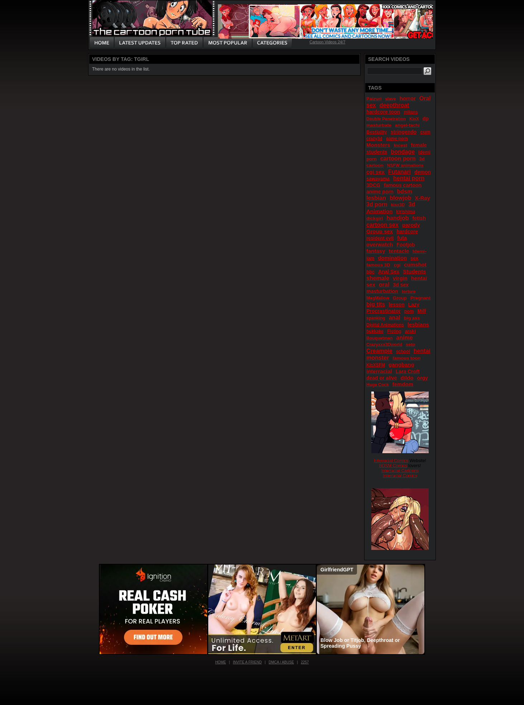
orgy (422, 378)
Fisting (394, 331)
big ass (412, 318)
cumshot (415, 265)
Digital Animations (385, 324)
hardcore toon (383, 112)
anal (394, 318)
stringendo (403, 132)
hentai (422, 351)
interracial (379, 371)
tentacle (399, 251)
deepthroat (394, 105)
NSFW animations (405, 165)
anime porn (379, 192)
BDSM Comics (393, 465)
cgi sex (375, 172)
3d (411, 204)
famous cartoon (402, 185)
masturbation (382, 291)
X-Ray (422, 198)
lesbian (376, 198)
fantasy (375, 251)
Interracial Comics (391, 460)
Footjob (405, 245)
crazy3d (374, 138)
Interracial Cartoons (400, 470)
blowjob (400, 198)
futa (402, 238)
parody (411, 225)
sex (414, 258)
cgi (397, 265)
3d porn (376, 204)
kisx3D (398, 204)
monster (377, 358)
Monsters (378, 145)
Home (220, 662)
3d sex (401, 285)
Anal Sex (388, 271)
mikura (411, 112)
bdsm (404, 191)
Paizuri (374, 98)
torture (409, 291)
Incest (401, 145)
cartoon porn (398, 158)
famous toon (406, 358)
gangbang (401, 364)
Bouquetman (379, 338)
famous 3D (378, 265)
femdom (402, 384)
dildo (407, 378)
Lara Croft (408, 371)
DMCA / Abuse (281, 662)
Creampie (379, 351)
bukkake (375, 331)
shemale (377, 278)
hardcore (407, 231)
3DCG (373, 185)
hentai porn (408, 178)
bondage (403, 152)
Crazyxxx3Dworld (384, 344)
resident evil (380, 238)
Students (414, 271)
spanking (375, 318)
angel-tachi (407, 125)
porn (409, 311)
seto (410, 344)
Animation (379, 211)
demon (422, 172)
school (403, 351)
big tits (375, 304)
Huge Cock (377, 384)
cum (425, 132)
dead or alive (381, 378)
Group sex (379, 231)
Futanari (399, 172)
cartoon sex (382, 225)
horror (408, 98)
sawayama (378, 178)
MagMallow (377, 298)
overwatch (379, 244)
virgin (400, 278)
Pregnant (420, 298)
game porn (397, 138)
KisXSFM (375, 365)
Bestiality (376, 132)
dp (426, 118)
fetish (419, 218)
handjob (397, 218)
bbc (370, 271)
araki (410, 331)
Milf (421, 311)
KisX (414, 118)
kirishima (405, 211)
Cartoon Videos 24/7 (327, 42)
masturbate (378, 125)
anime (404, 338)
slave (390, 98)
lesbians (418, 324)
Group (400, 298)
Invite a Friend (247, 662)
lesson (396, 304)
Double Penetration (386, 118)
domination (392, 258)
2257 (305, 662)
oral (384, 285)
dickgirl (374, 218)
